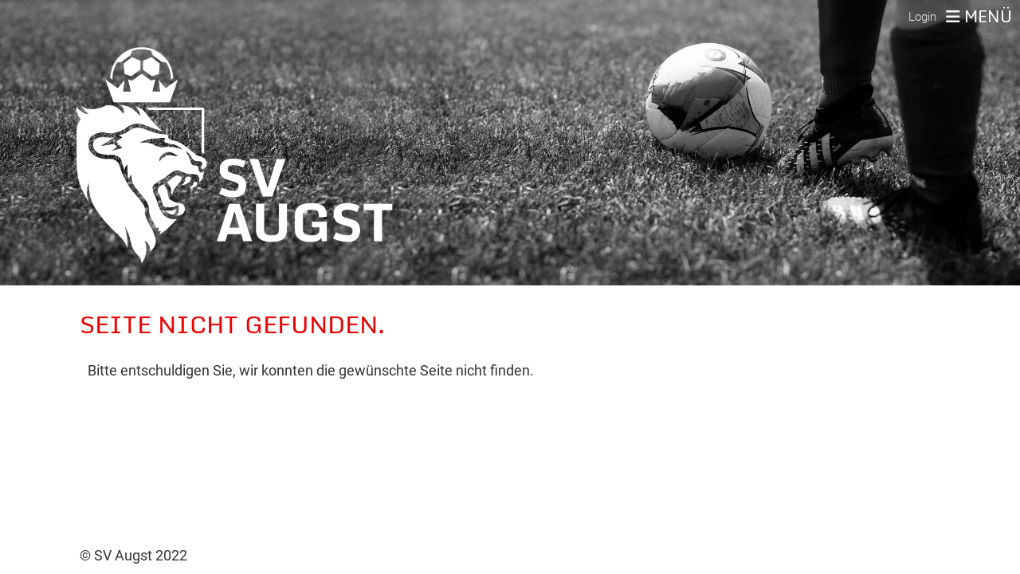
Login (922, 17)
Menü (979, 17)
